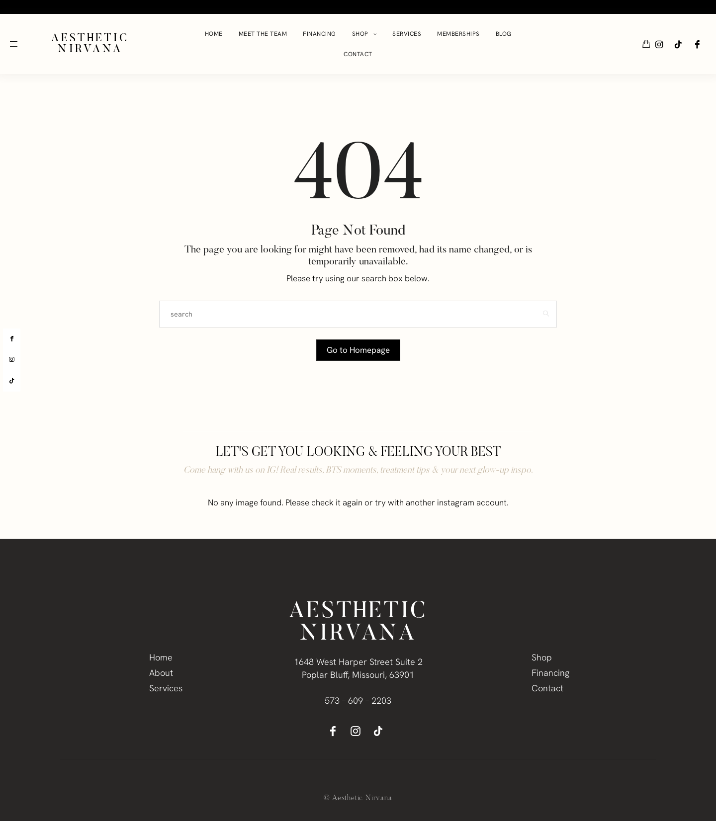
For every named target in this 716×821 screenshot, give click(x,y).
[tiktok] (11, 381)
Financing (319, 34)
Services (406, 34)
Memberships (458, 34)
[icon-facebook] (697, 44)
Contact (358, 54)
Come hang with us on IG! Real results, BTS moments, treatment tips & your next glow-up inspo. (358, 470)
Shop (360, 34)
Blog (504, 34)
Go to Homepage (358, 349)
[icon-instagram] (659, 44)
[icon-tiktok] (678, 44)
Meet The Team (263, 34)
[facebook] (11, 338)
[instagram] (11, 359)
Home (214, 34)
